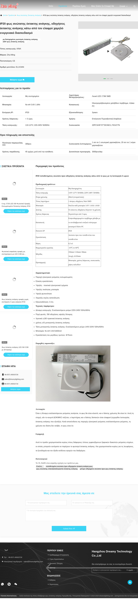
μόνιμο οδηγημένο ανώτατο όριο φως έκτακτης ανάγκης (101, 469)
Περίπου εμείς (79, 6)
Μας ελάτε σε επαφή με (102, 6)
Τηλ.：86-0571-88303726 (12, 557)
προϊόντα (11, 15)
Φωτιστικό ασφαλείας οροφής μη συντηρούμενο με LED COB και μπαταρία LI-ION (13, 254)
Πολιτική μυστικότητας (9, 596)
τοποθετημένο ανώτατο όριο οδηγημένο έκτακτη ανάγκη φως (69, 466)
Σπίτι (51, 6)
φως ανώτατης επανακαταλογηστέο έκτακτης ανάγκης (57, 469)
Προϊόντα (63, 6)
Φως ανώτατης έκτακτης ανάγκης (29, 15)
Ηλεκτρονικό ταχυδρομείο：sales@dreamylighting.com (22, 562)
